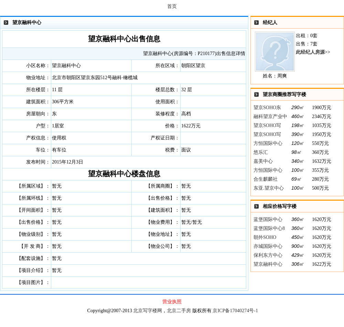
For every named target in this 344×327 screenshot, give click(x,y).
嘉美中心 (263, 161)
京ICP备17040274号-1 (235, 310)
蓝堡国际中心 (268, 219)
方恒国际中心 (268, 143)
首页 (172, 6)
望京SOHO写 (267, 125)
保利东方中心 (268, 255)
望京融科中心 (268, 264)
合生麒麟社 (266, 179)
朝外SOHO (265, 237)
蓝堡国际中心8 (269, 228)
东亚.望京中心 (269, 188)
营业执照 (172, 301)
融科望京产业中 (270, 116)
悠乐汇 (261, 152)
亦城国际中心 (268, 246)
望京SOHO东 (267, 107)
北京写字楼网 (147, 310)
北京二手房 (179, 310)
